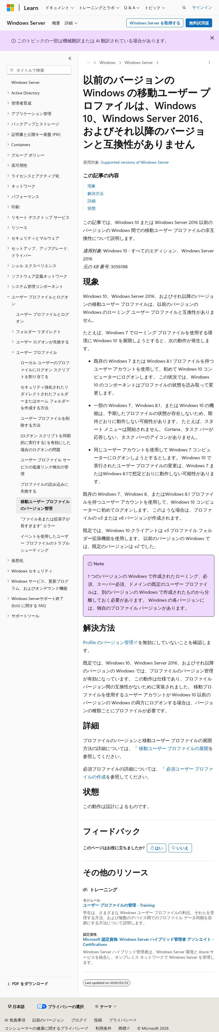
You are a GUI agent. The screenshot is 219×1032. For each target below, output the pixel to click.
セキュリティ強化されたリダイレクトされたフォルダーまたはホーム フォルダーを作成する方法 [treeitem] (45, 397)
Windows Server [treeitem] (25, 82)
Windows (107, 62)
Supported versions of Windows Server (135, 162)
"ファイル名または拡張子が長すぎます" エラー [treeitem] (45, 522)
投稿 (98, 1020)
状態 (92, 208)
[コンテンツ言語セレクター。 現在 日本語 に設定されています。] (16, 1006)
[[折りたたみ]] (70, 58)
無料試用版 (199, 23)
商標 (122, 1028)
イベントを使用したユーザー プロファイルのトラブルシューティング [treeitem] (45, 543)
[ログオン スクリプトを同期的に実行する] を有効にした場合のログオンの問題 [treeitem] (46, 442)
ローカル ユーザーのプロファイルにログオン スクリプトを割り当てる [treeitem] (45, 369)
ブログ (77, 1020)
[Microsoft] (10, 7)
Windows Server (139, 62)
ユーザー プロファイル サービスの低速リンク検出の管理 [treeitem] (46, 466)
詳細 (92, 201)
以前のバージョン (48, 1020)
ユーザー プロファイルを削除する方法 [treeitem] (45, 422)
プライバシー (121, 1020)
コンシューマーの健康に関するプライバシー (44, 1028)
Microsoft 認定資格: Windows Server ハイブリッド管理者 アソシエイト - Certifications (148, 942)
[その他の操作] (209, 62)
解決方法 (96, 193)
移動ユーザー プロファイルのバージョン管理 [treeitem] (45, 505)
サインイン (202, 7)
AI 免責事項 (15, 1020)
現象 (92, 185)
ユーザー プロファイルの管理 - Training (119, 905)
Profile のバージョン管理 (108, 642)
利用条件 (103, 1028)
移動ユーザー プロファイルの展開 (173, 748)
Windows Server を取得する (155, 23)
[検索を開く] (184, 8)
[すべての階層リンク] (88, 62)
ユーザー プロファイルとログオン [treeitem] (42, 318)
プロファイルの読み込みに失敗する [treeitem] (44, 487)
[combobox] (39, 70)
